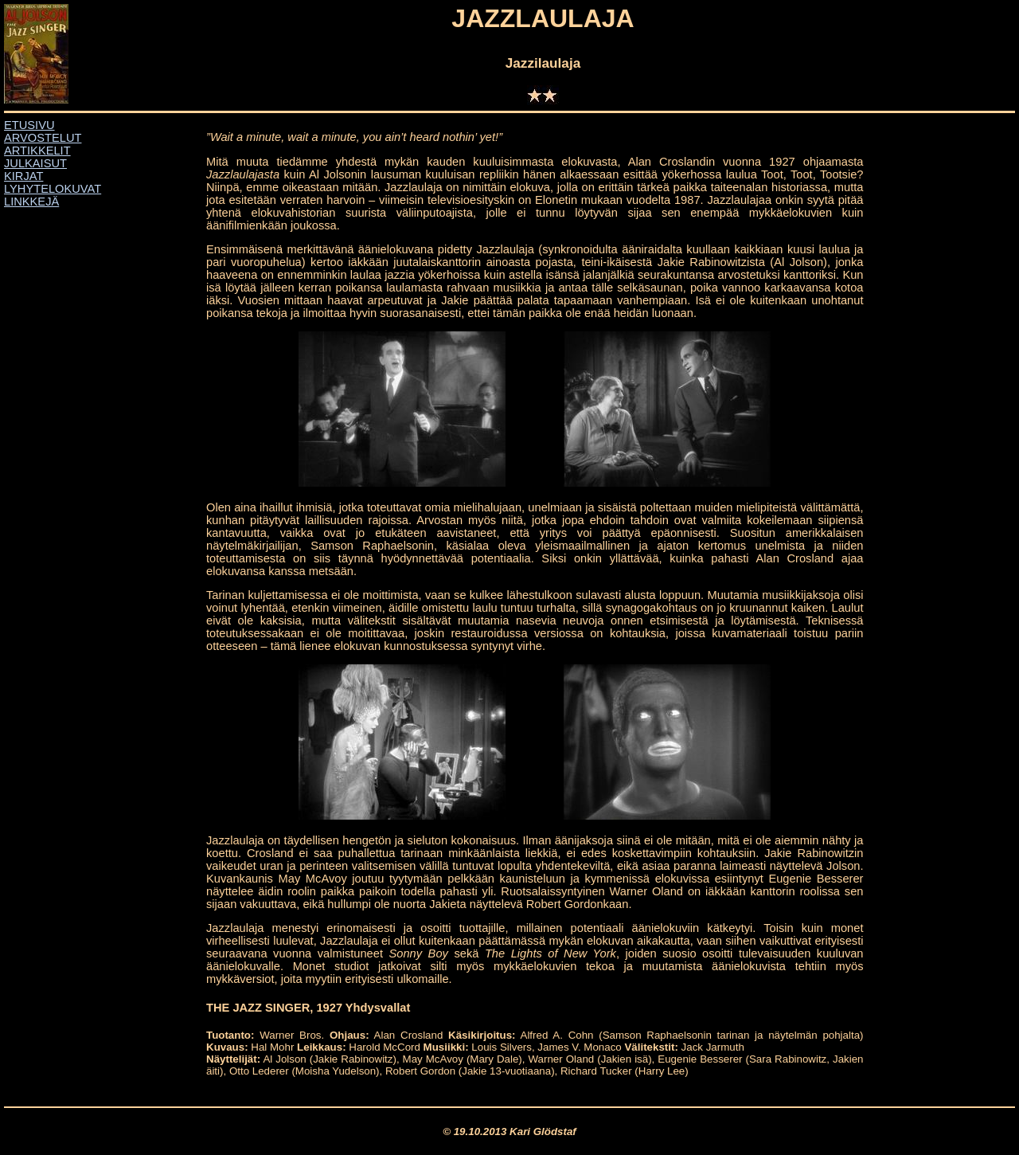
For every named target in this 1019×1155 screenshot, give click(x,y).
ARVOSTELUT (42, 137)
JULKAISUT (35, 163)
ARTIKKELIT (37, 150)
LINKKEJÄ (31, 201)
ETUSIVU (29, 125)
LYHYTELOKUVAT (52, 188)
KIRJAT (23, 176)
